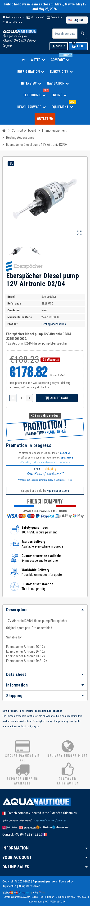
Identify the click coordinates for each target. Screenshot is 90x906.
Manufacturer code (19, 317)
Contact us (55, 17)
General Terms (12, 22)
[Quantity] (21, 398)
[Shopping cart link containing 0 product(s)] (78, 46)
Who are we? (35, 17)
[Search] (69, 33)
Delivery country (13, 17)
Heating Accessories (53, 324)
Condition (13, 310)
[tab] (45, 610)
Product (12, 324)
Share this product (45, 415)
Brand (11, 296)
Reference (14, 303)
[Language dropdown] (77, 20)
